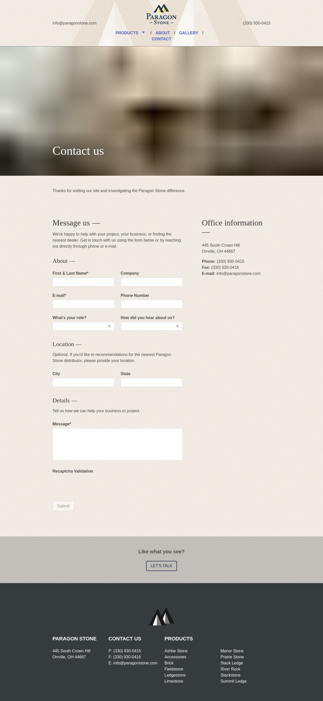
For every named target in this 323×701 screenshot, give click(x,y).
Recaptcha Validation (72, 471)
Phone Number (135, 295)
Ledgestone (175, 675)
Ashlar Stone (176, 651)
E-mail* (59, 295)
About (162, 33)
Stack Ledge (232, 663)
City (56, 374)
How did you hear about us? (148, 318)
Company (130, 273)
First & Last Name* (70, 273)
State (125, 374)
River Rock (230, 669)
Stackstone (230, 675)
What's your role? (69, 318)
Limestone (174, 681)
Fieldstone (174, 669)
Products (127, 33)
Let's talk (161, 566)
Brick (169, 663)
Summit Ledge (234, 681)
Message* (61, 424)
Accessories (175, 657)
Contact (161, 39)
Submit (63, 506)
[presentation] (90, 485)
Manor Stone (232, 651)
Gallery (188, 33)
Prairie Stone (232, 657)
